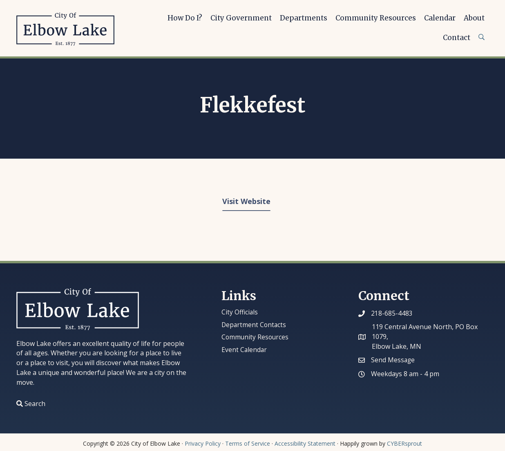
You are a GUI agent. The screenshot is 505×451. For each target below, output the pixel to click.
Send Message (393, 359)
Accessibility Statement (305, 443)
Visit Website (246, 201)
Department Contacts (254, 324)
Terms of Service (247, 443)
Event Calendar (244, 349)
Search (35, 403)
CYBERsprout (404, 443)
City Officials (240, 311)
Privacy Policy (203, 443)
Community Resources (255, 336)
